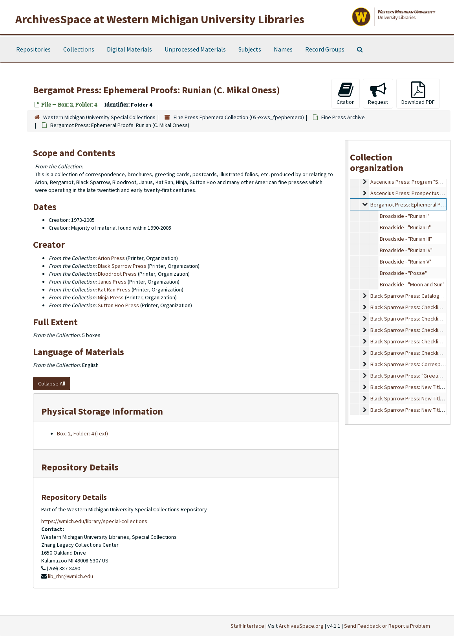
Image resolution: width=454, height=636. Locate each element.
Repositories (33, 49)
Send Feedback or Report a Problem (387, 625)
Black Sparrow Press (122, 265)
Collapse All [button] (51, 383)
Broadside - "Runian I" (405, 215)
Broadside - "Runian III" (406, 238)
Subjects (249, 49)
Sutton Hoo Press (118, 305)
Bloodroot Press (117, 273)
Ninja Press (111, 297)
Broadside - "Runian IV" (406, 250)
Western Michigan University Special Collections (99, 117)
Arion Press (111, 258)
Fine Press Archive (343, 117)
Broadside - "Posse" (403, 273)
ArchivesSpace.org (301, 625)
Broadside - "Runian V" (405, 261)
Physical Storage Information (102, 411)
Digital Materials (129, 49)
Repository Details (80, 467)
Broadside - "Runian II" (405, 227)
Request (378, 93)
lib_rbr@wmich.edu (70, 576)
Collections (78, 49)
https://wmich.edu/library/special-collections (94, 521)
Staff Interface (247, 625)
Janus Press (112, 281)
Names (283, 49)
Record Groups (324, 49)
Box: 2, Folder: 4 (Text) (82, 433)
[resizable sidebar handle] (346, 282)
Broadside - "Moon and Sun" (412, 284)
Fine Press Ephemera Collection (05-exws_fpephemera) (239, 117)
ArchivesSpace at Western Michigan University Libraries (159, 18)
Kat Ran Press (114, 289)
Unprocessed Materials (195, 49)
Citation (346, 93)
